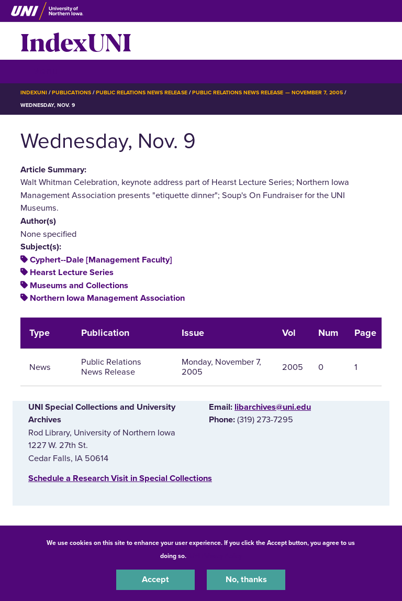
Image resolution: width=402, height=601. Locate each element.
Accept (155, 579)
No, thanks (246, 579)
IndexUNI (75, 41)
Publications (71, 92)
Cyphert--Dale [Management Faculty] (101, 260)
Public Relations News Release (141, 92)
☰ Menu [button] (39, 71)
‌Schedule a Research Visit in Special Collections (120, 478)
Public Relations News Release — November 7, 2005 (267, 92)
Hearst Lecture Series (72, 272)
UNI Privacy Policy (215, 556)
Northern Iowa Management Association (107, 298)
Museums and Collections (79, 285)
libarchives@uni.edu (272, 407)
